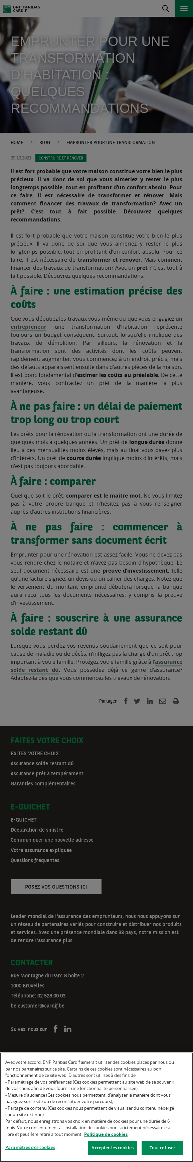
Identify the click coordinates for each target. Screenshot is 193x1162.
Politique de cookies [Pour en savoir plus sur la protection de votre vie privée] (106, 1134)
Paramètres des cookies (30, 1147)
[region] (96, 1107)
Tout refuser (163, 1148)
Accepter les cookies (112, 1148)
